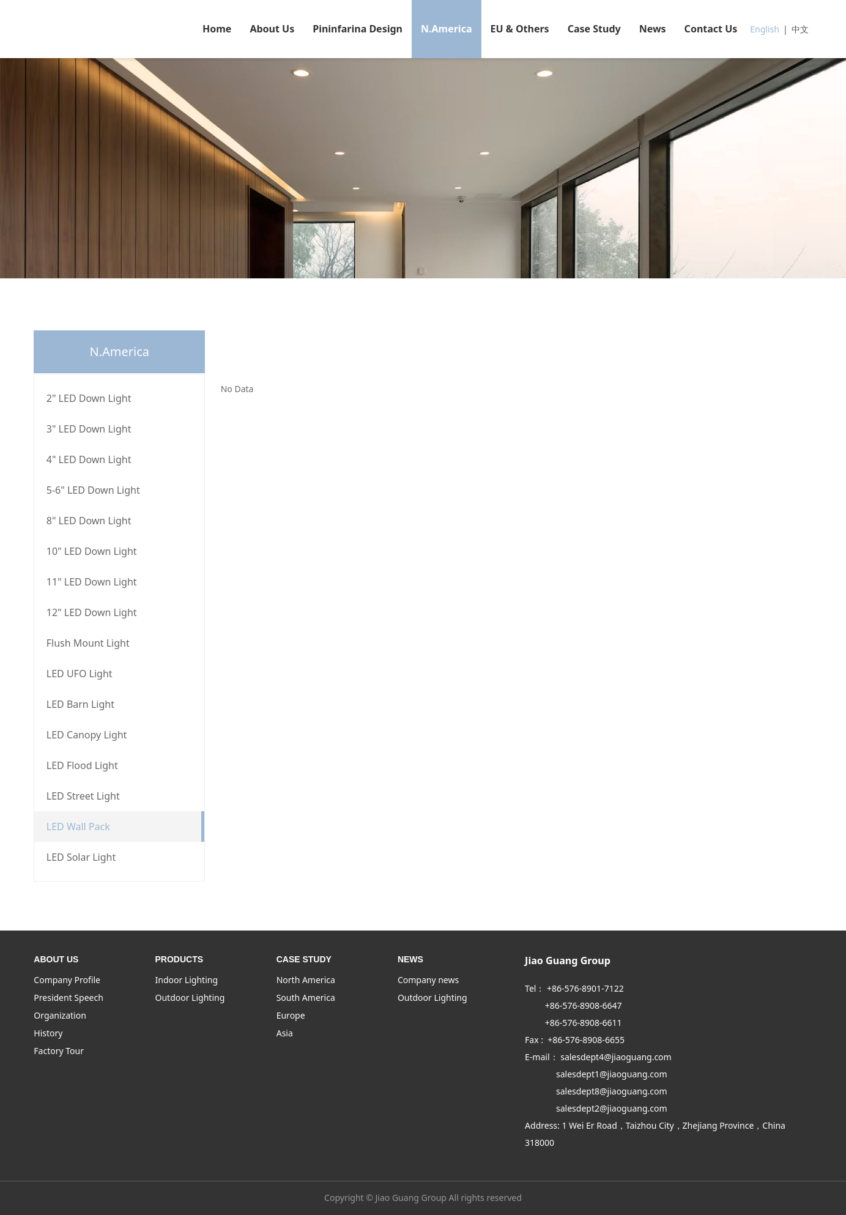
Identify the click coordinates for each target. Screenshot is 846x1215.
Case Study (594, 28)
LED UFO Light (79, 673)
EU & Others (520, 28)
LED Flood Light (82, 765)
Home (216, 28)
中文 (800, 29)
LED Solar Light (81, 857)
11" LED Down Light (91, 582)
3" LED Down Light (89, 429)
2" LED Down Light (89, 398)
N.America (446, 28)
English (764, 29)
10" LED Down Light (91, 551)
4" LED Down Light (89, 459)
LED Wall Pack (78, 826)
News (652, 28)
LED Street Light (83, 796)
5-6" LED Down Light (93, 490)
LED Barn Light (80, 704)
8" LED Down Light (89, 520)
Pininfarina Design (358, 28)
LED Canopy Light (86, 734)
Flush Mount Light (88, 643)
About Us (272, 28)
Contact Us (711, 28)
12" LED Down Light (91, 612)
